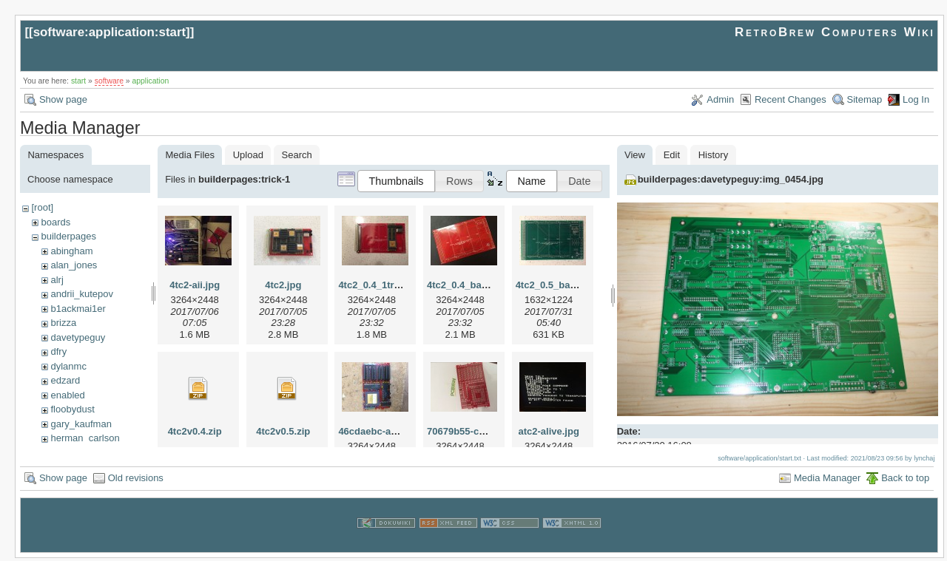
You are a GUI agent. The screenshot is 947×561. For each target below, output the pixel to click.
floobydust (72, 409)
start (78, 81)
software (109, 81)
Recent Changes (790, 99)
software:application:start (109, 32)
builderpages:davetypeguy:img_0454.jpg (730, 179)
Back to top (905, 480)
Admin (720, 99)
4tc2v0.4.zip (195, 431)
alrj (56, 279)
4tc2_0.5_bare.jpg (556, 284)
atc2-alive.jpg (548, 431)
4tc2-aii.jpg (194, 284)
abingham (71, 250)
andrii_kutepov (81, 293)
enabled (67, 395)
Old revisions (136, 480)
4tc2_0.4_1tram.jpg (381, 284)
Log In (916, 99)
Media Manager (827, 480)
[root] (42, 207)
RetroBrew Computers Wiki (835, 32)
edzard (65, 380)
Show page (63, 99)
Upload (248, 154)
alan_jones (73, 265)
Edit (672, 154)
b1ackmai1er (77, 308)
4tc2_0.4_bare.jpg (467, 284)
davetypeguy (77, 337)
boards (55, 222)
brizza (63, 322)
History (713, 154)
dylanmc (68, 366)
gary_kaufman (80, 423)
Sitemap (865, 99)
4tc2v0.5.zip (283, 431)
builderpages (68, 236)
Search (297, 154)
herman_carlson (84, 437)
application (150, 81)
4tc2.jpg (283, 284)
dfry (58, 351)
